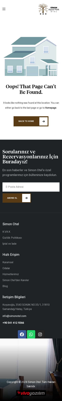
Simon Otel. (34, 382)
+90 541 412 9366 (13, 323)
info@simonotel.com (14, 316)
